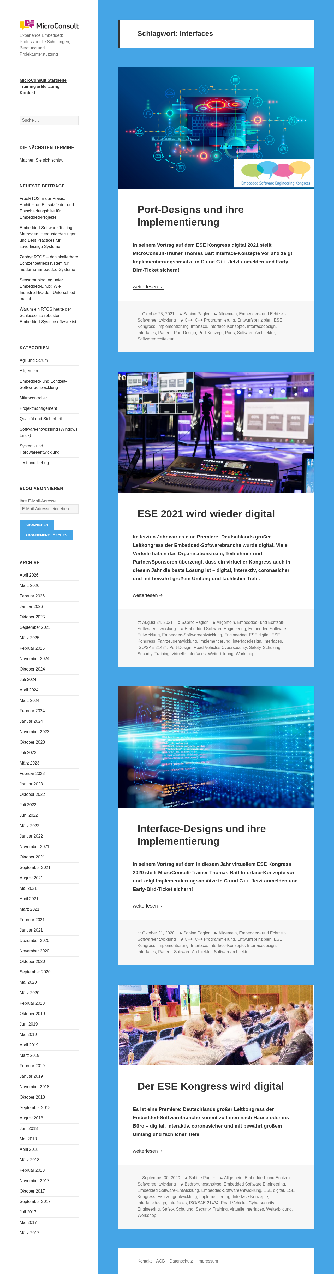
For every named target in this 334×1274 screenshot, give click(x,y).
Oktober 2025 (32, 617)
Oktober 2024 (32, 669)
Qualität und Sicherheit (41, 419)
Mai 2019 (28, 1034)
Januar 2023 (31, 784)
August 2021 (31, 878)
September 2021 (35, 867)
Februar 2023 (32, 773)
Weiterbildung (221, 653)
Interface (199, 326)
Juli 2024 (28, 679)
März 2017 (29, 1233)
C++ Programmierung (215, 320)
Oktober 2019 (32, 1013)
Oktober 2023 (32, 742)
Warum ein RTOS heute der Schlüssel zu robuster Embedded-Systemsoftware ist (48, 315)
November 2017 (34, 1180)
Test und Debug (34, 462)
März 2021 (29, 909)
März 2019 (29, 1055)
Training (161, 653)
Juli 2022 (28, 805)
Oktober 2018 (32, 1097)
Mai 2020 (28, 982)
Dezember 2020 (34, 940)
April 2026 (29, 575)
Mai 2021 (28, 888)
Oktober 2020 (32, 961)
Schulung (272, 647)
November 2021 (34, 846)
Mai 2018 (28, 1139)
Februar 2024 (32, 711)
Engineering (235, 635)
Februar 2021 (32, 919)
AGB (160, 1261)
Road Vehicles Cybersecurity (220, 647)
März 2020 (29, 993)
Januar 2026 (31, 606)
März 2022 (29, 825)
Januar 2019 (31, 1076)
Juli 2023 (28, 752)
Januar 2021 (31, 930)
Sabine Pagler (196, 314)
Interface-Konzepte (227, 326)
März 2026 (29, 585)
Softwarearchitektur (156, 339)
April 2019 (29, 1045)
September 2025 (35, 627)
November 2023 (34, 732)
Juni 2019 (29, 1024)
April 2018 (29, 1149)
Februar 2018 (32, 1170)
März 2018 (29, 1160)
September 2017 (35, 1201)
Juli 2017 (28, 1212)
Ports (230, 332)
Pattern (165, 332)
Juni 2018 (29, 1128)
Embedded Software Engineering (215, 628)
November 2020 (34, 951)
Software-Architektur (256, 332)
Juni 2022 (29, 815)
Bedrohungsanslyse (203, 1184)
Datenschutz (181, 1261)
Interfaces (147, 332)
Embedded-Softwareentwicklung (192, 635)
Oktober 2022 (32, 794)
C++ (189, 320)
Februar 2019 (32, 1066)
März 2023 (29, 763)
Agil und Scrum (34, 360)
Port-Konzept (210, 332)
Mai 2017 (28, 1222)
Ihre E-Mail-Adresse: (39, 501)
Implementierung (173, 326)
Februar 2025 (32, 648)
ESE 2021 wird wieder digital (206, 513)
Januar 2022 (31, 836)
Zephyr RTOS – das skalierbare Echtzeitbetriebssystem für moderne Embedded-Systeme (49, 263)
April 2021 (29, 899)
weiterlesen (148, 286)
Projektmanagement (38, 408)
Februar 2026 (32, 596)
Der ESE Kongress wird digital (211, 1086)
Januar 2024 (31, 721)
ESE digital (259, 635)
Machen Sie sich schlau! (42, 160)
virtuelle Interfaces (189, 653)
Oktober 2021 (32, 857)
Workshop (245, 653)
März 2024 (29, 700)
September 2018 (35, 1107)
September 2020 (35, 972)
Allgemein (29, 371)
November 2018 (34, 1087)
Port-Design (185, 332)
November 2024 (34, 658)
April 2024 (29, 690)
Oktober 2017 (32, 1191)
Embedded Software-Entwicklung (168, 1190)
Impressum (208, 1261)
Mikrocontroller (33, 398)
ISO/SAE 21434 (152, 647)
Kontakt (145, 1261)
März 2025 (29, 638)
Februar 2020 (32, 1003)
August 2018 (31, 1118)
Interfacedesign (261, 326)
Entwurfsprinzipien (254, 320)
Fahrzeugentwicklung (177, 641)
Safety (255, 647)
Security (145, 653)
